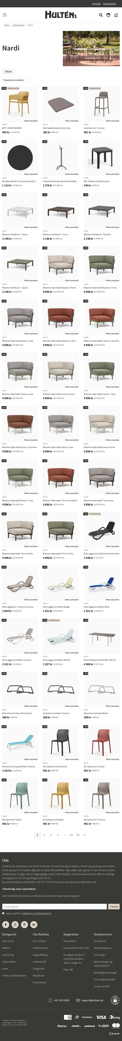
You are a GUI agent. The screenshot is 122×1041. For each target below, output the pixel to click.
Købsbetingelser (103, 948)
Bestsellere (69, 941)
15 (71, 835)
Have (5, 968)
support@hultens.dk (84, 882)
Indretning (8, 954)
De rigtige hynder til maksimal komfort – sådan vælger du (74, 958)
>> (84, 835)
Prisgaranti (38, 968)
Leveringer (99, 954)
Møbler (6, 948)
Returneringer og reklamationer (103, 963)
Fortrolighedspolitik (104, 979)
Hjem (6, 24)
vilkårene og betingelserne (36, 913)
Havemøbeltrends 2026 (76, 948)
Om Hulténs (39, 941)
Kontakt (96, 3)
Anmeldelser (40, 982)
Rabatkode (39, 975)
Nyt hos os (8, 941)
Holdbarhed (39, 961)
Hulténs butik (40, 948)
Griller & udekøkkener (14, 975)
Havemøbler (9, 961)
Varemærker (18, 24)
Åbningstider (109, 3)
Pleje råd (68, 969)
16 (78, 835)
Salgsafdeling (40, 954)
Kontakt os (100, 941)
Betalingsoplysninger (105, 972)
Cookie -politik (101, 986)
